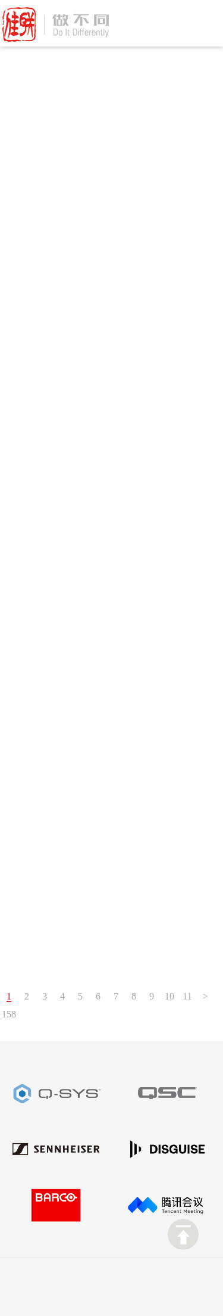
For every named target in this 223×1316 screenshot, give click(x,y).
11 (187, 996)
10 (169, 996)
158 (9, 1014)
